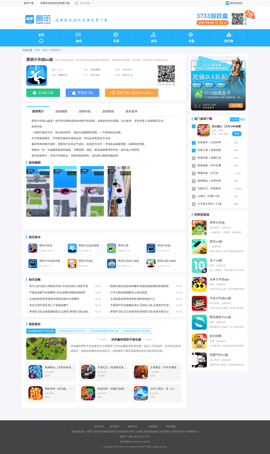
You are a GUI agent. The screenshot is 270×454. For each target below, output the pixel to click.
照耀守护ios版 (219, 354)
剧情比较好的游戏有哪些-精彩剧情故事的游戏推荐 (139, 286)
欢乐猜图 (216, 336)
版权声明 (132, 426)
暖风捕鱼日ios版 (220, 317)
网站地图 (171, 426)
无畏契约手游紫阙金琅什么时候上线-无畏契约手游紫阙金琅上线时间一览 (152, 305)
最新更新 (153, 426)
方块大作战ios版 (220, 298)
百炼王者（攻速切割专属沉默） (209, 150)
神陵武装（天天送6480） (207, 173)
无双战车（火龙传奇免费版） (209, 143)
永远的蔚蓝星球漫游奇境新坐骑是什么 (132, 298)
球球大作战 (217, 222)
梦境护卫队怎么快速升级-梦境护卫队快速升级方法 (139, 311)
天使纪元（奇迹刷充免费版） (209, 189)
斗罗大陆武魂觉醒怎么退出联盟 (128, 292)
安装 (236, 133)
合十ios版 (216, 260)
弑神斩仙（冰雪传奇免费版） (209, 181)
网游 (45, 50)
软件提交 (99, 426)
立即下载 (235, 105)
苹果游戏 (55, 50)
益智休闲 (127, 69)
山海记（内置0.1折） (209, 196)
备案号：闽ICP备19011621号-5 (135, 436)
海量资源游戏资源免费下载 (55, 3)
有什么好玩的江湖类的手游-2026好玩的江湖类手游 (58, 286)
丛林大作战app (219, 279)
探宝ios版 (216, 241)
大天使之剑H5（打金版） (209, 204)
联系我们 (114, 426)
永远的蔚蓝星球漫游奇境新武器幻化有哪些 (54, 298)
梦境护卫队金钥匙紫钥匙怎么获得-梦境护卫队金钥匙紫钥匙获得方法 (69, 311)
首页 (41, 38)
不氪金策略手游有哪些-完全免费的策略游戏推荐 (57, 292)
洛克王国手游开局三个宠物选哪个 (49, 305)
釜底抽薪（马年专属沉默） (209, 166)
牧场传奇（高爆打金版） (209, 158)
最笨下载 (29, 3)
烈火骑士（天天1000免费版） (226, 127)
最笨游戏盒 (233, 3)
